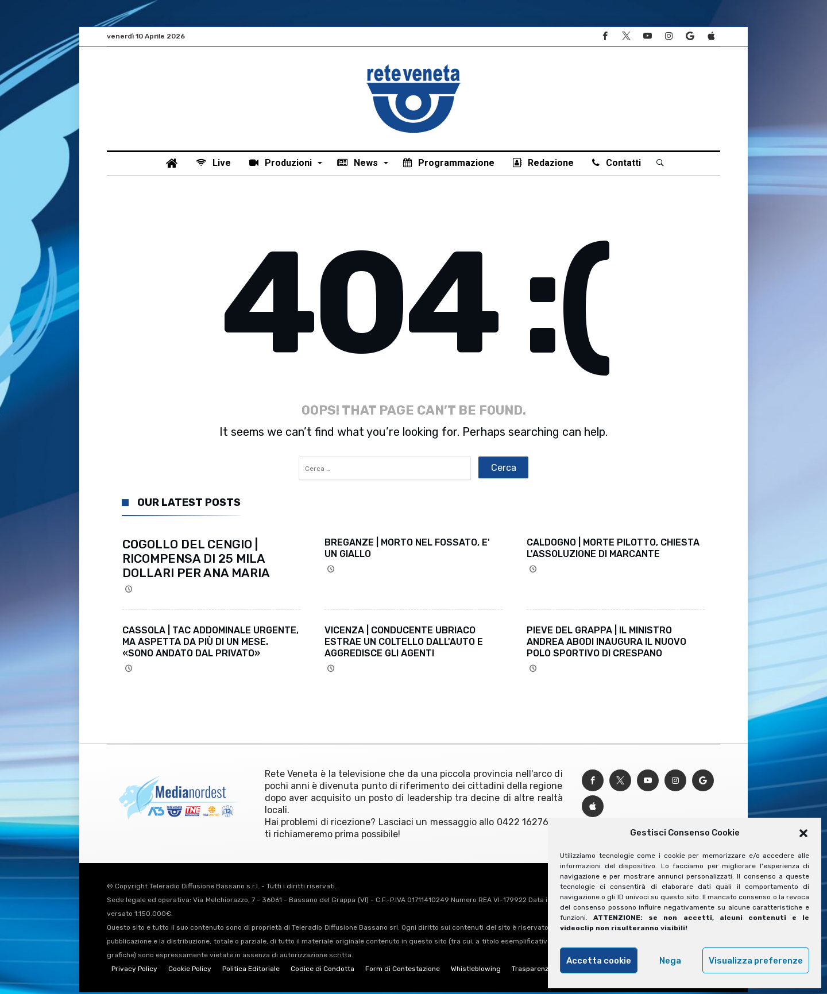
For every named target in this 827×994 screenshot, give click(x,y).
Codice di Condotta (322, 970)
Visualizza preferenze (756, 961)
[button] (803, 833)
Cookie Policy (189, 970)
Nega (670, 961)
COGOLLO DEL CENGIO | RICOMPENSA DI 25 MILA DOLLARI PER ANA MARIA (196, 560)
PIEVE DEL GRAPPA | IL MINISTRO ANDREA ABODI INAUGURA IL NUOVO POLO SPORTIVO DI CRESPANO (606, 643)
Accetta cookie (598, 961)
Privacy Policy (134, 970)
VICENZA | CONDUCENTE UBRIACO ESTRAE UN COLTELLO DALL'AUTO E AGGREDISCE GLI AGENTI (403, 643)
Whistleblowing (476, 970)
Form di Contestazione (402, 970)
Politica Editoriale (251, 970)
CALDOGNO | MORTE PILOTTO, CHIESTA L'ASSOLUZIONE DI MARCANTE (613, 550)
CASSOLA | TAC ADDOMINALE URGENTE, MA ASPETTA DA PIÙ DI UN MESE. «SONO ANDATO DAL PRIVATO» (210, 643)
